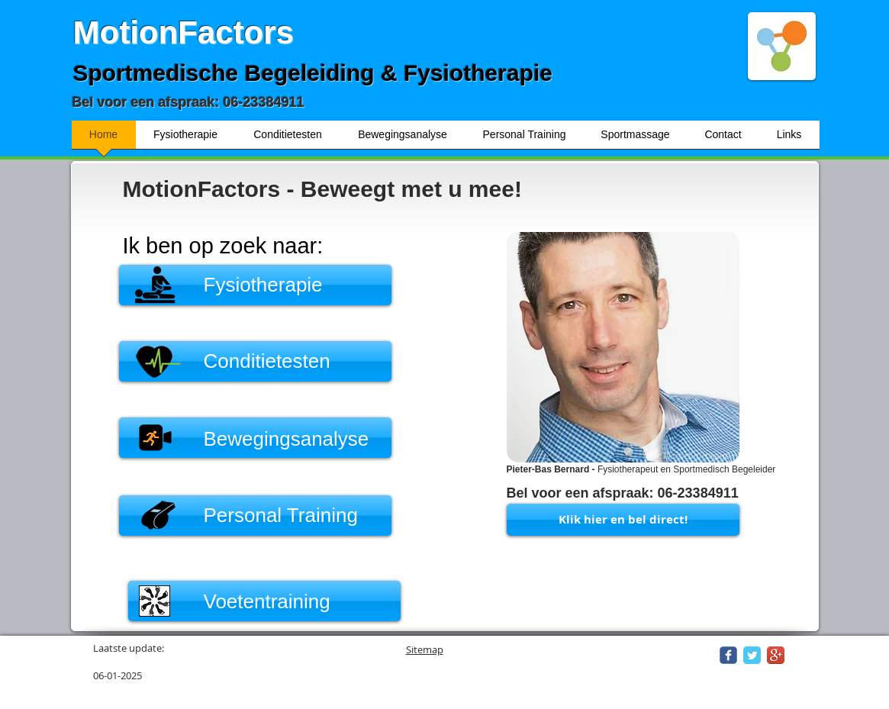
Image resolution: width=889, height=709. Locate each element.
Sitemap (424, 649)
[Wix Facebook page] (728, 655)
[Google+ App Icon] (775, 655)
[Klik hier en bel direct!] (623, 520)
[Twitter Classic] (752, 655)
